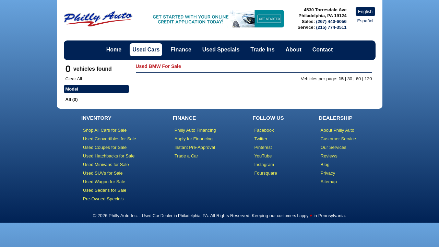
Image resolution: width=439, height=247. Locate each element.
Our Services (333, 147)
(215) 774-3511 (331, 27)
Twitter (260, 138)
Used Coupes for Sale (105, 147)
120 (368, 78)
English (365, 11)
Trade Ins (262, 49)
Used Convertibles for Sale (109, 138)
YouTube (263, 155)
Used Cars (145, 49)
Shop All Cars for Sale (105, 130)
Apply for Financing (194, 138)
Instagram (264, 164)
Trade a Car (186, 155)
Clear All (74, 78)
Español (365, 20)
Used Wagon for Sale (104, 181)
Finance (180, 49)
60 (358, 78)
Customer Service (338, 138)
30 (349, 78)
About (293, 49)
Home (113, 49)
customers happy (292, 215)
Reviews (329, 155)
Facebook (264, 130)
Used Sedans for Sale (104, 190)
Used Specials (221, 49)
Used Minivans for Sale (106, 164)
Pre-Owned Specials (103, 198)
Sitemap (329, 181)
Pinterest (263, 147)
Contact (322, 49)
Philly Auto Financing (195, 130)
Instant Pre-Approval (195, 147)
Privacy (328, 173)
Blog (325, 164)
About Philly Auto (337, 130)
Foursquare (265, 173)
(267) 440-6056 (331, 21)
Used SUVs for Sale (103, 173)
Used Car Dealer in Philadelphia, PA (175, 215)
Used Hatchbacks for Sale (108, 155)
